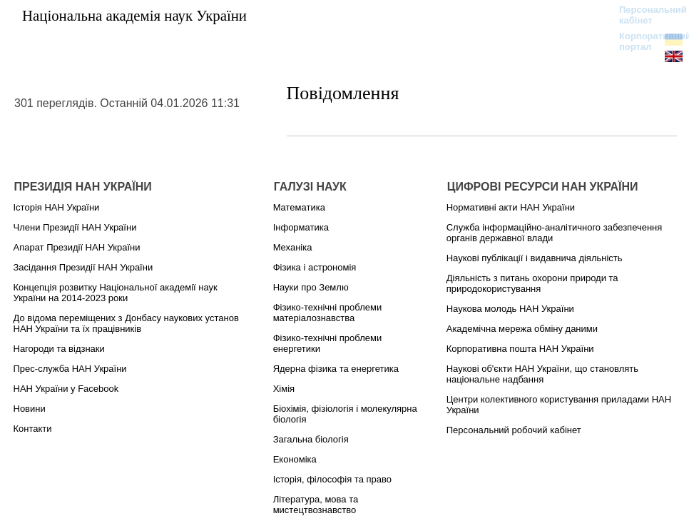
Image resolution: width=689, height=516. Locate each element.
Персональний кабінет (646, 15)
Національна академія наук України (134, 15)
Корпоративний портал (646, 41)
